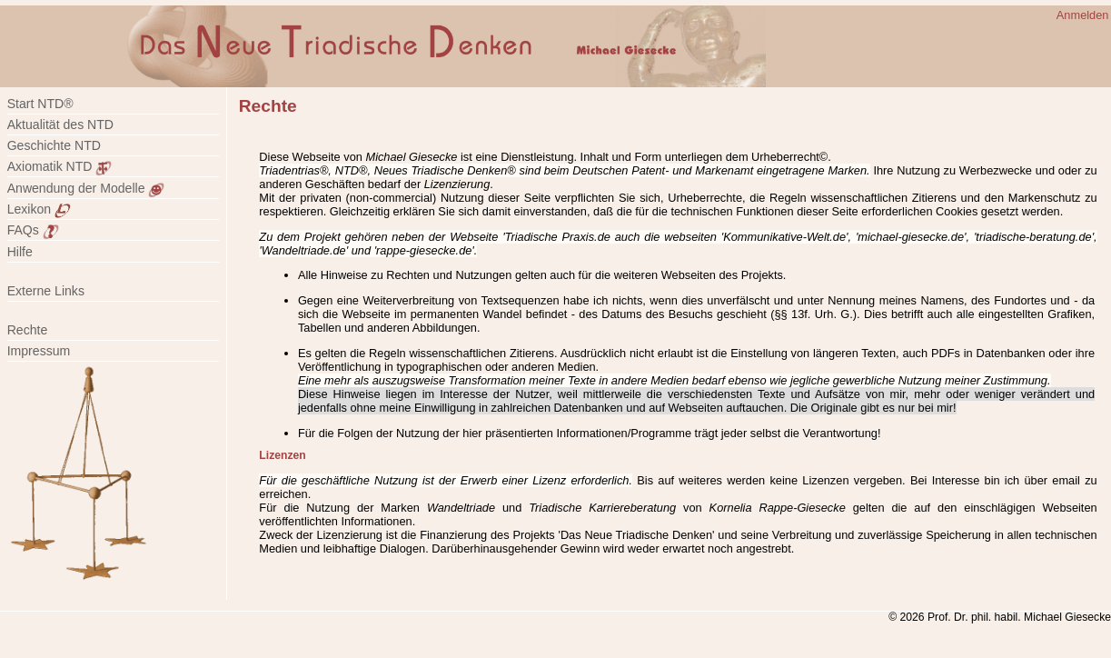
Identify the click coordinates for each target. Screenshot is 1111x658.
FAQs (33, 230)
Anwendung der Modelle (86, 188)
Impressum (49, 351)
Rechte (27, 330)
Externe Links (45, 291)
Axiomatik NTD (60, 166)
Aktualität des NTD (60, 124)
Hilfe (20, 251)
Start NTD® (40, 103)
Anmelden (1082, 15)
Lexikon (39, 209)
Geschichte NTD (54, 145)
